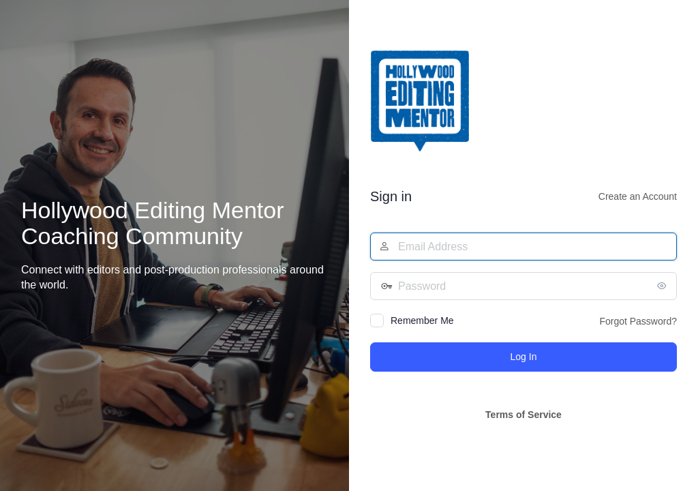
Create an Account (637, 196)
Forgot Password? (638, 321)
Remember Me (422, 320)
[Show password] (663, 285)
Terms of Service (523, 414)
